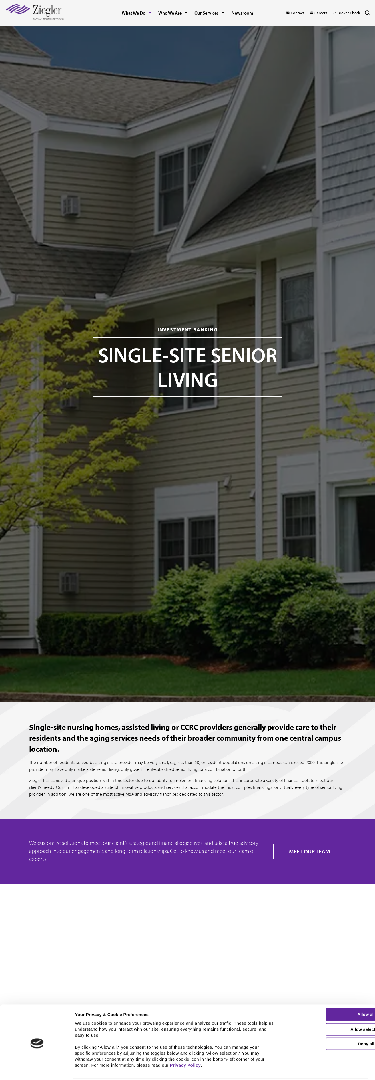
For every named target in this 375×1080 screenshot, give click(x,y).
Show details (298, 1070)
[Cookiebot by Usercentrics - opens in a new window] (37, 1072)
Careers (318, 12)
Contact (295, 12)
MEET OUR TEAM (310, 851)
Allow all (327, 994)
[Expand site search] (367, 13)
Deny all (327, 1024)
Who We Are (170, 13)
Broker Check (346, 12)
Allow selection (327, 1009)
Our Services (206, 13)
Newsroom (242, 13)
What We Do (133, 13)
